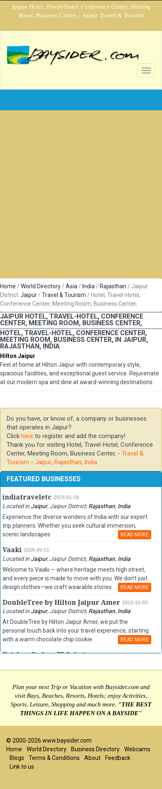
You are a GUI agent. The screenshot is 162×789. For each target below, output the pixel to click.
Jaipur (28, 295)
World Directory (41, 286)
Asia (71, 286)
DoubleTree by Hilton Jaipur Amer (61, 602)
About (92, 758)
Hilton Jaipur (17, 356)
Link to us (22, 766)
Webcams (137, 749)
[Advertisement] (78, 196)
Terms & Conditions (54, 758)
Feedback (117, 758)
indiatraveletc (27, 497)
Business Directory (95, 749)
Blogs (17, 758)
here (27, 436)
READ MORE (134, 535)
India (88, 286)
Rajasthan (113, 286)
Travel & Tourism (64, 295)
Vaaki (12, 550)
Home (8, 286)
